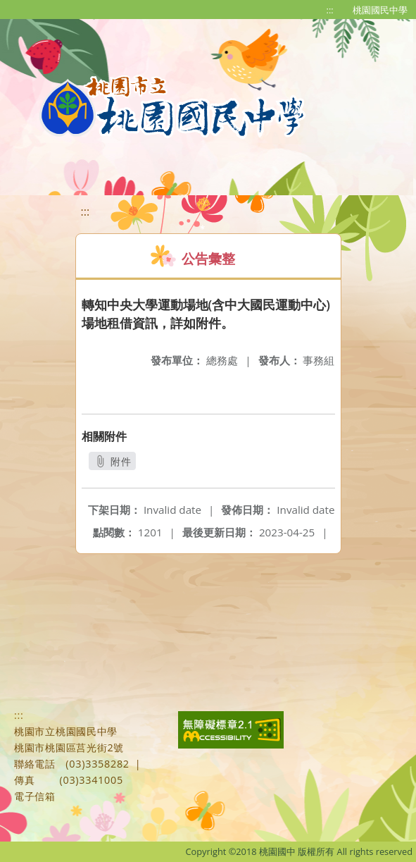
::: (330, 10)
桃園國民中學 (380, 10)
